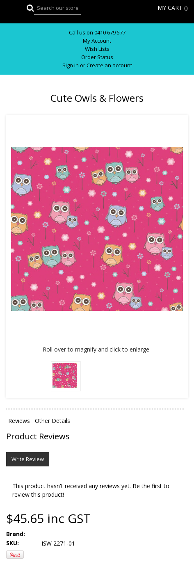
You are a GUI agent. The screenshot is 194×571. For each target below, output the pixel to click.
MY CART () (172, 7)
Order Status (97, 57)
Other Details (52, 421)
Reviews (19, 421)
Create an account (109, 65)
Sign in (70, 65)
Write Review (27, 459)
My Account (97, 41)
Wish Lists (97, 49)
